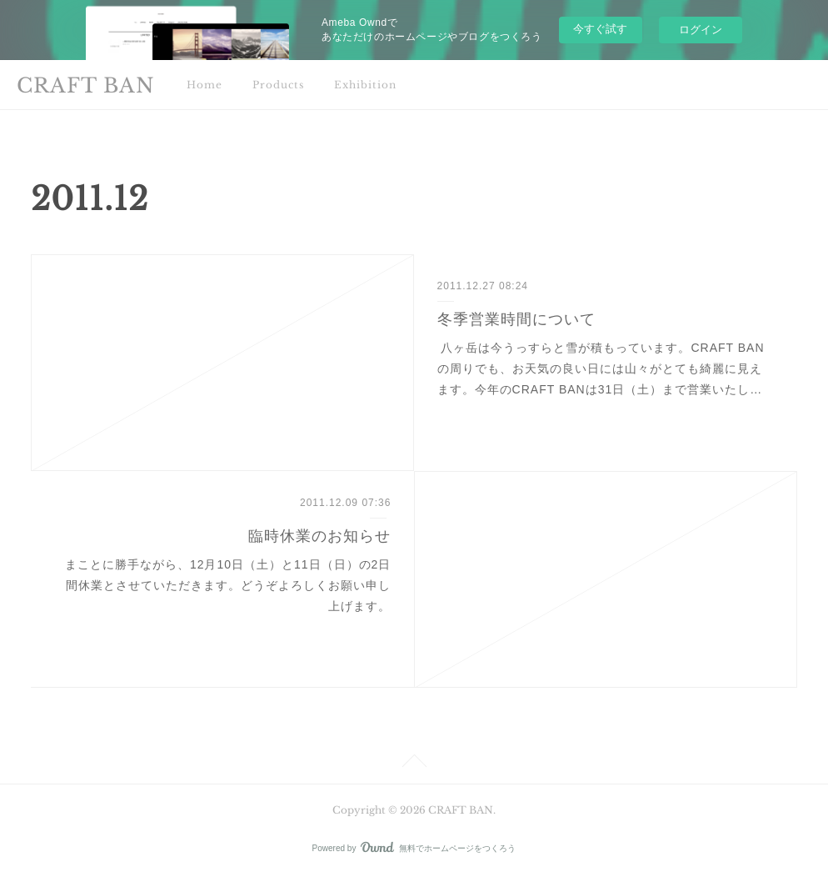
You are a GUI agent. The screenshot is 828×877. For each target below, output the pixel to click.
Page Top (414, 763)
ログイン (700, 29)
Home (204, 84)
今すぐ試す (600, 29)
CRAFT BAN (86, 85)
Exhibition (365, 84)
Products (278, 84)
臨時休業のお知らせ (319, 536)
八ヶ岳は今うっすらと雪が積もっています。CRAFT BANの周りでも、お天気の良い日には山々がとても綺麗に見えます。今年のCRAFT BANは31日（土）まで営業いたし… (601, 368)
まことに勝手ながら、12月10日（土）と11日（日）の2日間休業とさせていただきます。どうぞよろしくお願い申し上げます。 (226, 585)
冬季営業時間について (516, 319)
